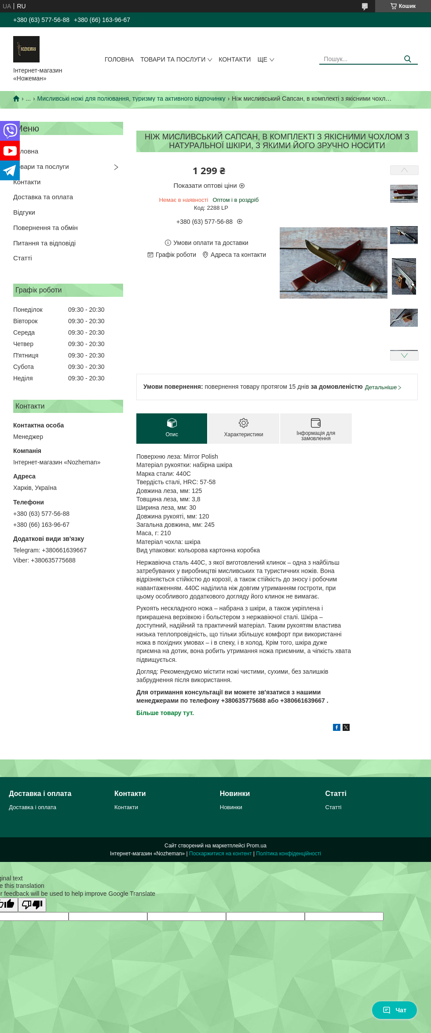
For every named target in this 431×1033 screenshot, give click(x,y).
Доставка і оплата (32, 807)
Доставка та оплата (43, 197)
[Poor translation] (32, 905)
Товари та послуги (172, 59)
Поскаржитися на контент (220, 853)
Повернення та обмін (45, 227)
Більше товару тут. (165, 712)
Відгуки (24, 212)
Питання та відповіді (44, 243)
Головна (119, 59)
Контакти (235, 59)
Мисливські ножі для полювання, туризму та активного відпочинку (131, 98)
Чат (394, 1010)
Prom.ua (257, 846)
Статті (22, 258)
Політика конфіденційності (288, 853)
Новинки (231, 807)
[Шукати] (408, 59)
